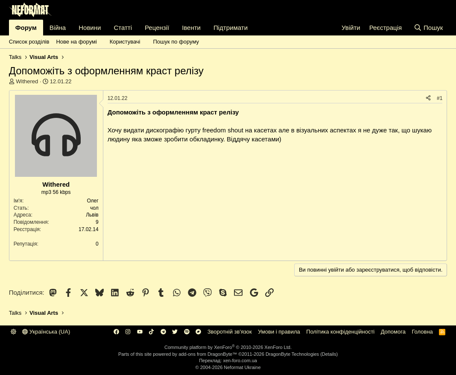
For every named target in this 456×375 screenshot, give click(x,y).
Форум (26, 27)
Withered (27, 81)
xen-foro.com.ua (240, 360)
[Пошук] (428, 27)
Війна (58, 27)
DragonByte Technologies (292, 354)
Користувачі (125, 41)
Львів (92, 215)
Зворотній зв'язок (230, 331)
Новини (90, 27)
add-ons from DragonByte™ (207, 354)
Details (329, 354)
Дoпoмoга (393, 331)
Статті (123, 27)
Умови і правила (279, 331)
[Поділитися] (428, 98)
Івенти (191, 27)
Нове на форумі (76, 41)
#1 (439, 98)
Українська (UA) (46, 331)
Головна (422, 331)
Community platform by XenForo (228, 347)
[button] (101, 41)
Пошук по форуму (176, 41)
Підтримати (230, 27)
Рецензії (157, 27)
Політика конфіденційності (340, 331)
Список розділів (29, 41)
